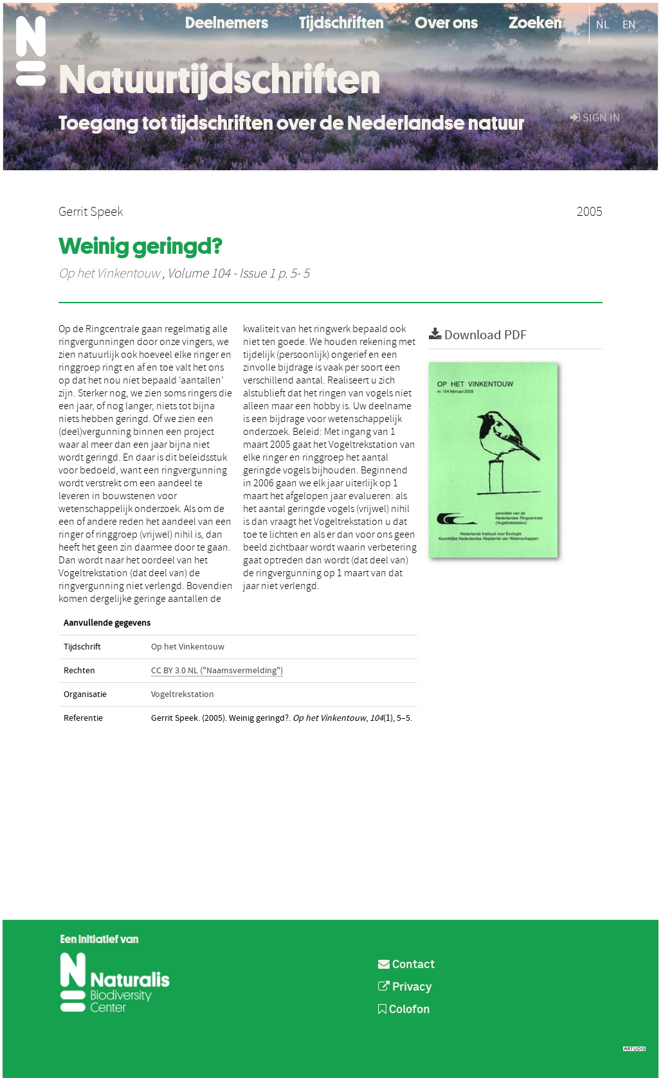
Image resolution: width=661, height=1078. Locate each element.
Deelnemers (226, 21)
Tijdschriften (341, 21)
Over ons (446, 21)
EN (629, 24)
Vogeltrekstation (182, 694)
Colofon (404, 1010)
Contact (406, 965)
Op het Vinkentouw (109, 273)
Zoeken (535, 21)
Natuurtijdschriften (220, 79)
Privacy (405, 987)
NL (603, 24)
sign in (595, 118)
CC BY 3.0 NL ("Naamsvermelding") (217, 671)
